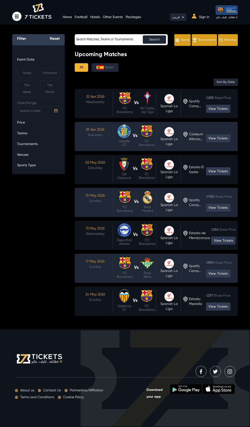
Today (26, 73)
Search (154, 39)
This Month (49, 89)
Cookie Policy (71, 397)
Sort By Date (226, 82)
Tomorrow (50, 73)
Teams (182, 40)
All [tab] (81, 67)
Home (67, 17)
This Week (27, 89)
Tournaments (204, 40)
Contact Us (49, 390)
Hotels (95, 17)
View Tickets (218, 109)
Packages (133, 17)
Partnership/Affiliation (83, 390)
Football (81, 17)
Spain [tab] (105, 67)
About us (24, 390)
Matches (228, 40)
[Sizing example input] (121, 39)
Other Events (113, 17)
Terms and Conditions (34, 397)
